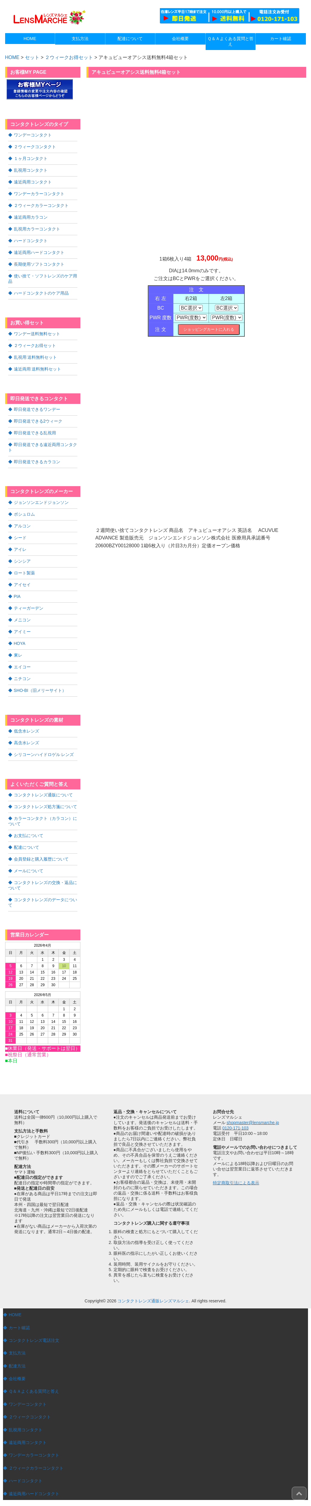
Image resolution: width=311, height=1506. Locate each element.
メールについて (28, 870)
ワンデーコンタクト (33, 135)
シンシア (22, 561)
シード (20, 537)
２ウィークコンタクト (35, 146)
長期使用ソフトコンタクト (39, 264)
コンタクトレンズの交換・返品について (42, 885)
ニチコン (22, 678)
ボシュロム (24, 514)
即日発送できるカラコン (37, 461)
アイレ (20, 549)
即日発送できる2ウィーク (38, 421)
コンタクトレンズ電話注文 (34, 1340)
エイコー (22, 666)
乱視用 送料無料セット (35, 357)
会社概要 (17, 1378)
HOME (15, 1314)
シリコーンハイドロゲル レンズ (44, 754)
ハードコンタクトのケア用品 (41, 293)
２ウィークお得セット (69, 57)
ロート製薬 (24, 572)
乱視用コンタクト (31, 170)
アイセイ (22, 584)
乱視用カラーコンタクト (37, 229)
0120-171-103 (235, 1128)
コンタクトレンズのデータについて (42, 902)
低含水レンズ (26, 731)
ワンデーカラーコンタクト (39, 193)
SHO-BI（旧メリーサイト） (40, 690)
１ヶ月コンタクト (31, 158)
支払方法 (17, 1353)
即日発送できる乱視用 (35, 432)
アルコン (22, 525)
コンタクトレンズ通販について (43, 794)
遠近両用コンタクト (33, 182)
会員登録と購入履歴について (41, 859)
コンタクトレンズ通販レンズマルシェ (153, 1300)
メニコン (22, 619)
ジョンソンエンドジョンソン (41, 502)
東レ (18, 655)
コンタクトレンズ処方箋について (45, 806)
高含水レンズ (26, 742)
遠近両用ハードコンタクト (39, 252)
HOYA (20, 643)
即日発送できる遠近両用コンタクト (42, 447)
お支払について (28, 835)
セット (32, 57)
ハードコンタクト (31, 240)
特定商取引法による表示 (236, 1182)
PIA (17, 596)
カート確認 (19, 1327)
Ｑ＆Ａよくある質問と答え (34, 1391)
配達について (26, 847)
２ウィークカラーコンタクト (41, 205)
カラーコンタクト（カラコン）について (42, 821)
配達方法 (17, 1366)
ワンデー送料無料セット (37, 333)
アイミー (22, 631)
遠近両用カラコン (31, 217)
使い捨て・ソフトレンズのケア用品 (42, 278)
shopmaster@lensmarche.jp (252, 1122)
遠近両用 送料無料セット (37, 369)
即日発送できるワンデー (37, 409)
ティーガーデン (28, 608)
